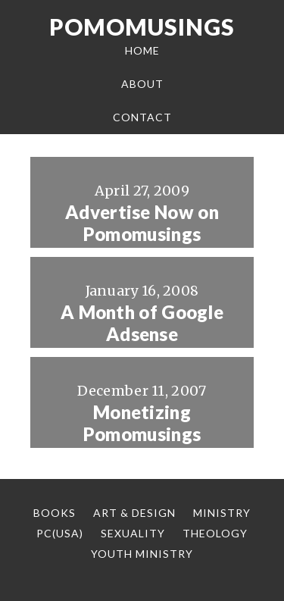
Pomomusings (142, 26)
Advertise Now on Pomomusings (142, 223)
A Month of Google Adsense (142, 323)
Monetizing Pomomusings (142, 423)
